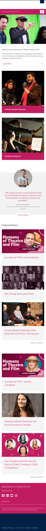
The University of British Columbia (16, 3)
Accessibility (35, 528)
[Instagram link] (17, 496)
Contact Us (6, 501)
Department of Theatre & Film (10, 11)
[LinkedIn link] (8, 496)
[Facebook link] (4, 496)
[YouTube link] (12, 496)
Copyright (27, 528)
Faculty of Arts (7, 491)
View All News (37, 343)
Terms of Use (19, 528)
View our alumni (23, 215)
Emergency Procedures (8, 528)
